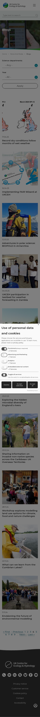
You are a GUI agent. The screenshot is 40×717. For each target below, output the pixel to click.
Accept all (32, 385)
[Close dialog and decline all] (38, 325)
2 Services (12, 351)
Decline (6, 385)
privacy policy (18, 343)
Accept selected (19, 385)
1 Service (12, 357)
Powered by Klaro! (32, 390)
